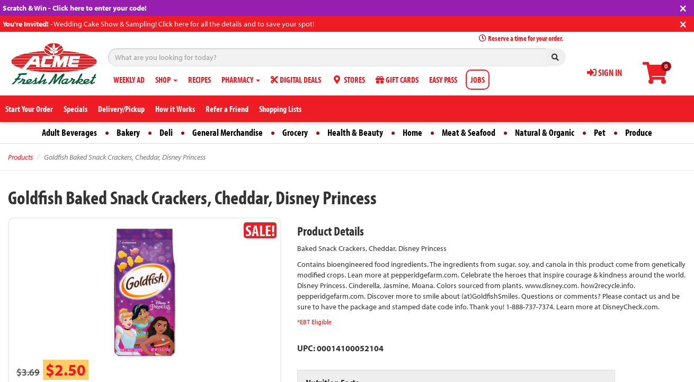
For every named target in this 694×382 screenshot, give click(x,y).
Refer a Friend (227, 108)
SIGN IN (604, 72)
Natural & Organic (544, 132)
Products (20, 157)
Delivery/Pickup (121, 108)
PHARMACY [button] (240, 79)
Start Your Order (29, 108)
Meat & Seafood (468, 132)
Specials (75, 108)
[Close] (683, 7)
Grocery (295, 132)
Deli (166, 132)
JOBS (477, 79)
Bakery (128, 132)
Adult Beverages (69, 132)
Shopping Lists (280, 108)
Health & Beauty (355, 132)
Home (412, 132)
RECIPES (199, 79)
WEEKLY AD (129, 79)
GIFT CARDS (397, 79)
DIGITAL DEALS (296, 79)
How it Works (175, 108)
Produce (638, 132)
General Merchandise (227, 132)
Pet (600, 132)
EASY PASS (443, 79)
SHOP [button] (166, 79)
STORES (348, 79)
